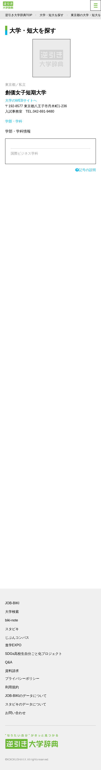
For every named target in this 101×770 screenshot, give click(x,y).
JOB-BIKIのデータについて (26, 696)
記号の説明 (85, 170)
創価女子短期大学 (25, 92)
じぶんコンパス (17, 637)
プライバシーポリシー (22, 678)
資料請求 (12, 671)
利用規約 (12, 687)
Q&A (8, 662)
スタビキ (12, 629)
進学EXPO (13, 645)
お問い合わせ (15, 713)
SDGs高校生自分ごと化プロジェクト (33, 653)
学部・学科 (13, 121)
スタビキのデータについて (25, 704)
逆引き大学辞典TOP (18, 15)
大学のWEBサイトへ (21, 100)
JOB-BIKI (12, 603)
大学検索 (12, 611)
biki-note (11, 620)
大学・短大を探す (52, 15)
